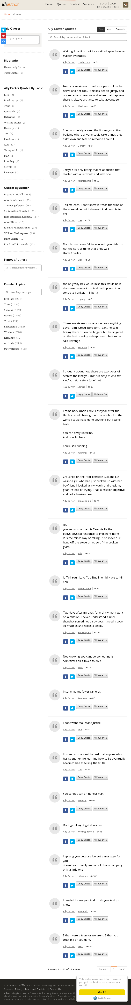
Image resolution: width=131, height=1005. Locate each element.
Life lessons (84, 62)
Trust (7, 105)
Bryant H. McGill (13, 194)
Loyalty (81, 299)
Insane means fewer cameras (82, 691)
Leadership (10, 326)
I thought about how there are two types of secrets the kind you (92, 376)
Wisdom (9, 332)
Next (122, 969)
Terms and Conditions (36, 989)
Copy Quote (84, 69)
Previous (103, 969)
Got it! (102, 992)
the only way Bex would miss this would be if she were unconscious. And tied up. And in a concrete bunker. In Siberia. (92, 288)
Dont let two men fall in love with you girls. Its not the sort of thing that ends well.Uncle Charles (93, 248)
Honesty (9, 128)
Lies (6, 94)
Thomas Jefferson (14, 205)
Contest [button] (75, 4)
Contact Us (55, 989)
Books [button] (49, 4)
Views (109, 29)
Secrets (8, 166)
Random (9, 139)
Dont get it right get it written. (83, 825)
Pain (6, 155)
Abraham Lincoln (14, 200)
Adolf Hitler (11, 222)
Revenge (8, 172)
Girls (7, 144)
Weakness (83, 106)
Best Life (9, 298)
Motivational (11, 348)
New (101, 29)
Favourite (120, 29)
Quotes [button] (61, 4)
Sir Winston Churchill (16, 211)
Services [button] (88, 4)
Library (81, 145)
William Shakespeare (16, 233)
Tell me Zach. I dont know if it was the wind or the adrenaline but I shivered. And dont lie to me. (93, 209)
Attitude (9, 343)
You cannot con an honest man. (83, 794)
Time (7, 304)
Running (9, 161)
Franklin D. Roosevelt (16, 244)
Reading (8, 337)
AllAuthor (18, 985)
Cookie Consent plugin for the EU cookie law (102, 998)
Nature (8, 315)
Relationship (84, 180)
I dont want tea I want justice (82, 723)
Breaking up (11, 100)
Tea (6, 133)
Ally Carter (69, 62)
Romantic (9, 111)
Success (8, 310)
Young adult (11, 150)
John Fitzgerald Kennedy (18, 216)
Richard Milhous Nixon (17, 227)
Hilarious (9, 117)
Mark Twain (11, 238)
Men (80, 259)
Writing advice (12, 122)
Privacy (19, 989)
